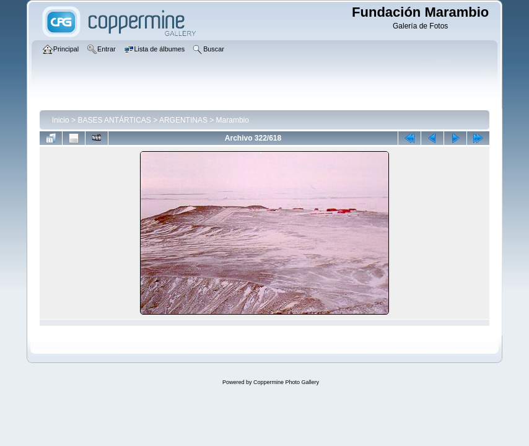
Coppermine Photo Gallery (286, 382)
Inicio (60, 120)
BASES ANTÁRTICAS (114, 120)
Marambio (232, 120)
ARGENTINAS (183, 120)
